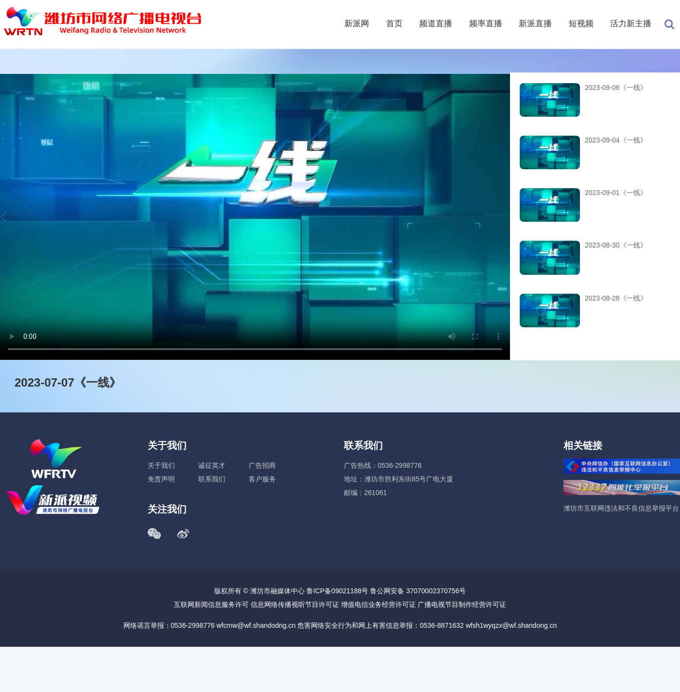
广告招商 (262, 465)
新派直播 (535, 23)
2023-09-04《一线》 (616, 140)
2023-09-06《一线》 (616, 87)
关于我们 (161, 465)
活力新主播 (630, 23)
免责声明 (161, 479)
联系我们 (211, 479)
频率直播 (485, 23)
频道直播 (435, 23)
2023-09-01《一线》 (616, 192)
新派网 (356, 23)
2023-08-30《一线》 (616, 245)
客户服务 (262, 479)
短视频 (581, 23)
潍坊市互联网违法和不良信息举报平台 (621, 508)
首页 (394, 23)
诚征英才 (211, 465)
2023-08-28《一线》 (616, 298)
